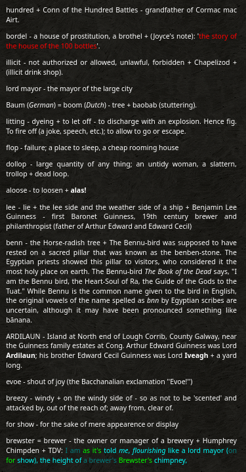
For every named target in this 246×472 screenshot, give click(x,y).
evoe (13, 381)
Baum (15, 104)
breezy (17, 398)
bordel (16, 36)
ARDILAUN (23, 336)
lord (12, 88)
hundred (19, 9)
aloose (16, 190)
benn (14, 242)
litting (15, 121)
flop (12, 147)
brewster (20, 440)
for (10, 424)
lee (11, 207)
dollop (16, 163)
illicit (13, 62)
